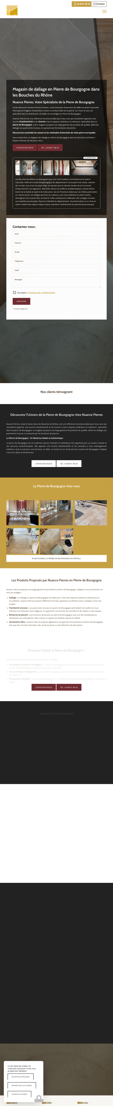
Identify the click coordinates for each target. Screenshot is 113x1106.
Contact (101, 4)
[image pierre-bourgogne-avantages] (92, 514)
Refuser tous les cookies (22, 1085)
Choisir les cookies (19, 1094)
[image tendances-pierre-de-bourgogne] (58, 514)
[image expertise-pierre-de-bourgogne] (23, 514)
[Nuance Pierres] (12, 10)
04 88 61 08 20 (83, 4)
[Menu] (103, 11)
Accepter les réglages (21, 1077)
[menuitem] (81, 4)
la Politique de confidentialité (40, 322)
